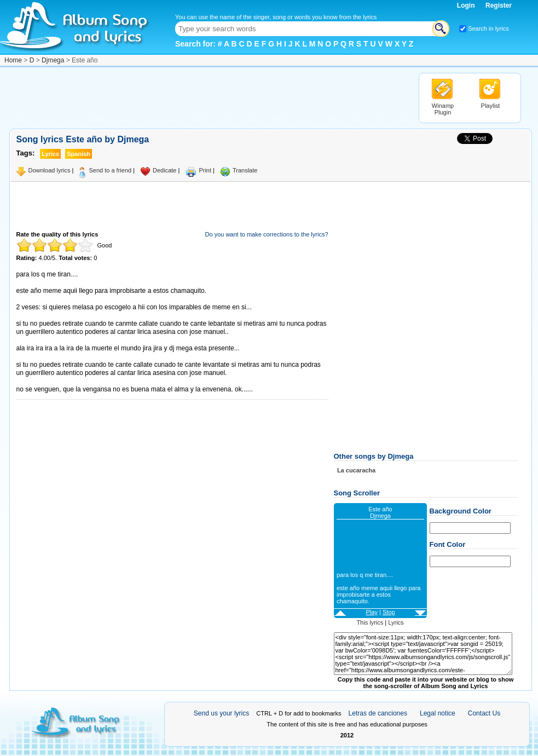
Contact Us (484, 713)
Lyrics (395, 622)
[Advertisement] (208, 97)
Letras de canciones (378, 713)
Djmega (53, 60)
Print (205, 170)
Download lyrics (49, 170)
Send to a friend (110, 170)
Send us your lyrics (221, 713)
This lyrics (369, 622)
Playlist (490, 105)
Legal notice (437, 713)
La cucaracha (356, 470)
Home (13, 60)
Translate (245, 170)
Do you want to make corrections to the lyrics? (266, 234)
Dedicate (164, 170)
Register (498, 5)
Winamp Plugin (443, 109)
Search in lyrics (488, 28)
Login (467, 5)
